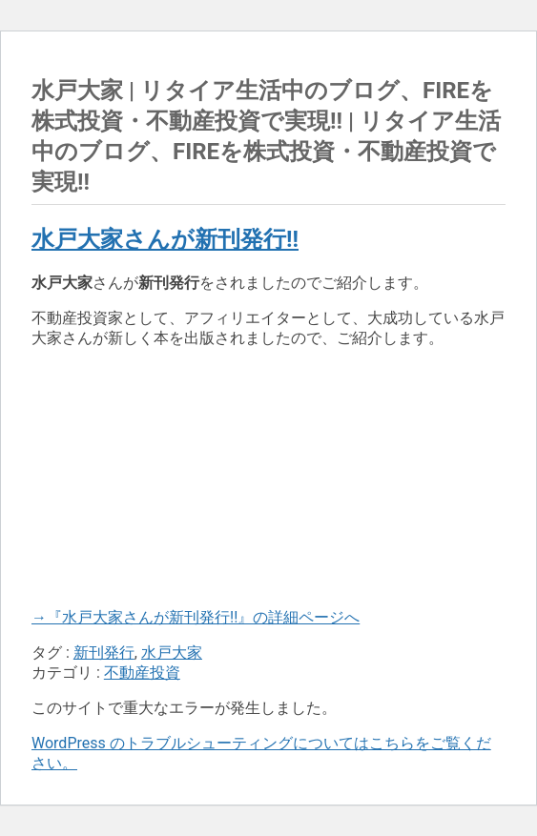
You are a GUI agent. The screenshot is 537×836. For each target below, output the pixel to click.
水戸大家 (171, 652)
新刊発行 (103, 652)
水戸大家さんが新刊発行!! (165, 239)
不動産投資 (142, 672)
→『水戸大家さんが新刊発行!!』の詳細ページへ (195, 617)
